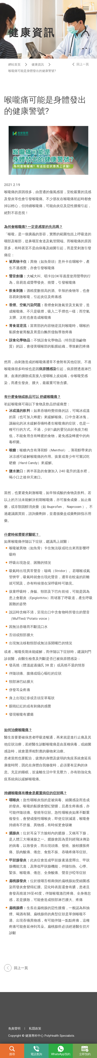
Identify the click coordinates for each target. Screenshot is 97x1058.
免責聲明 (14, 1028)
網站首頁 (14, 64)
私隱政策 (35, 1028)
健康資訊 (38, 64)
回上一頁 (82, 64)
